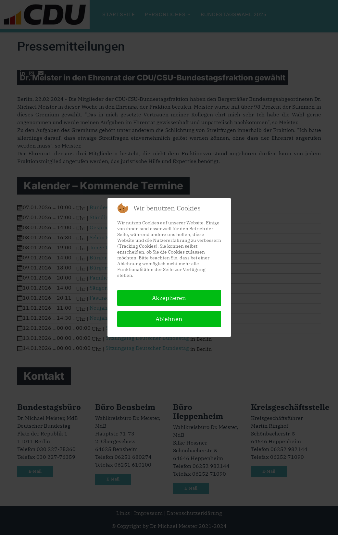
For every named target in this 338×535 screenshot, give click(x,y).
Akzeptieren (169, 298)
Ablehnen (169, 319)
